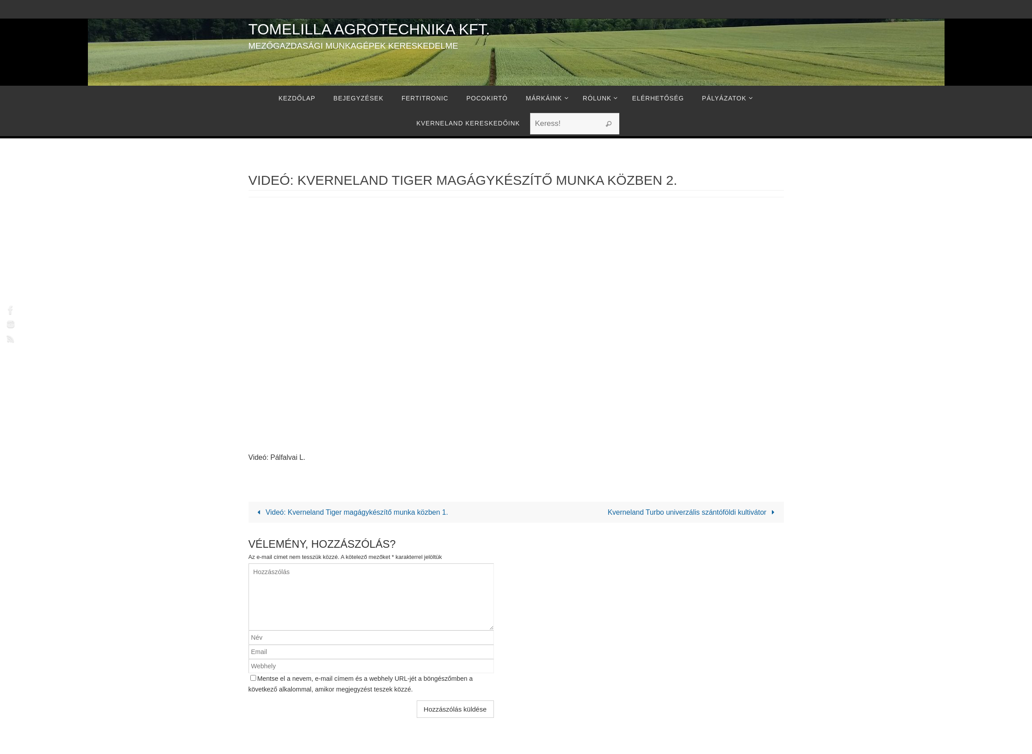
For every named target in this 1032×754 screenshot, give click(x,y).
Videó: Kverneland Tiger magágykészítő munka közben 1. (351, 512)
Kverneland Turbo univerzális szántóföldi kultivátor (693, 512)
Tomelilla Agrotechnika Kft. (369, 29)
